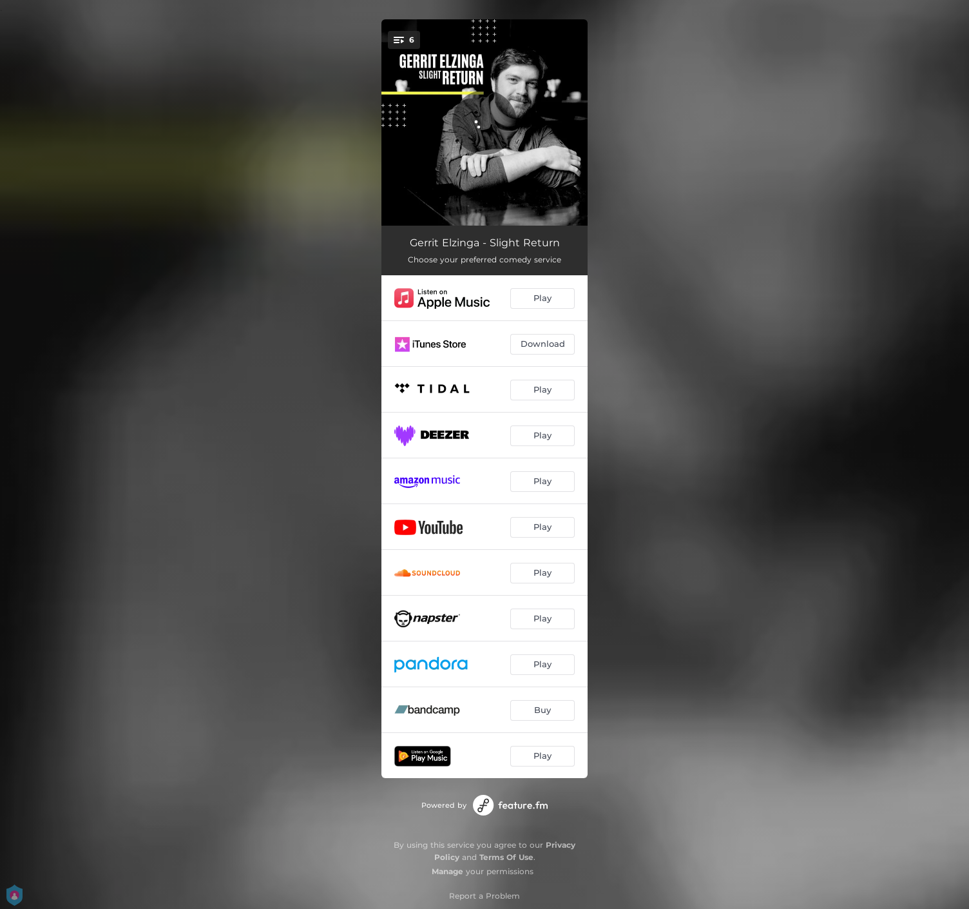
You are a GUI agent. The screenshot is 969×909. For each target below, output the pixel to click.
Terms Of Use (506, 857)
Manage (447, 871)
